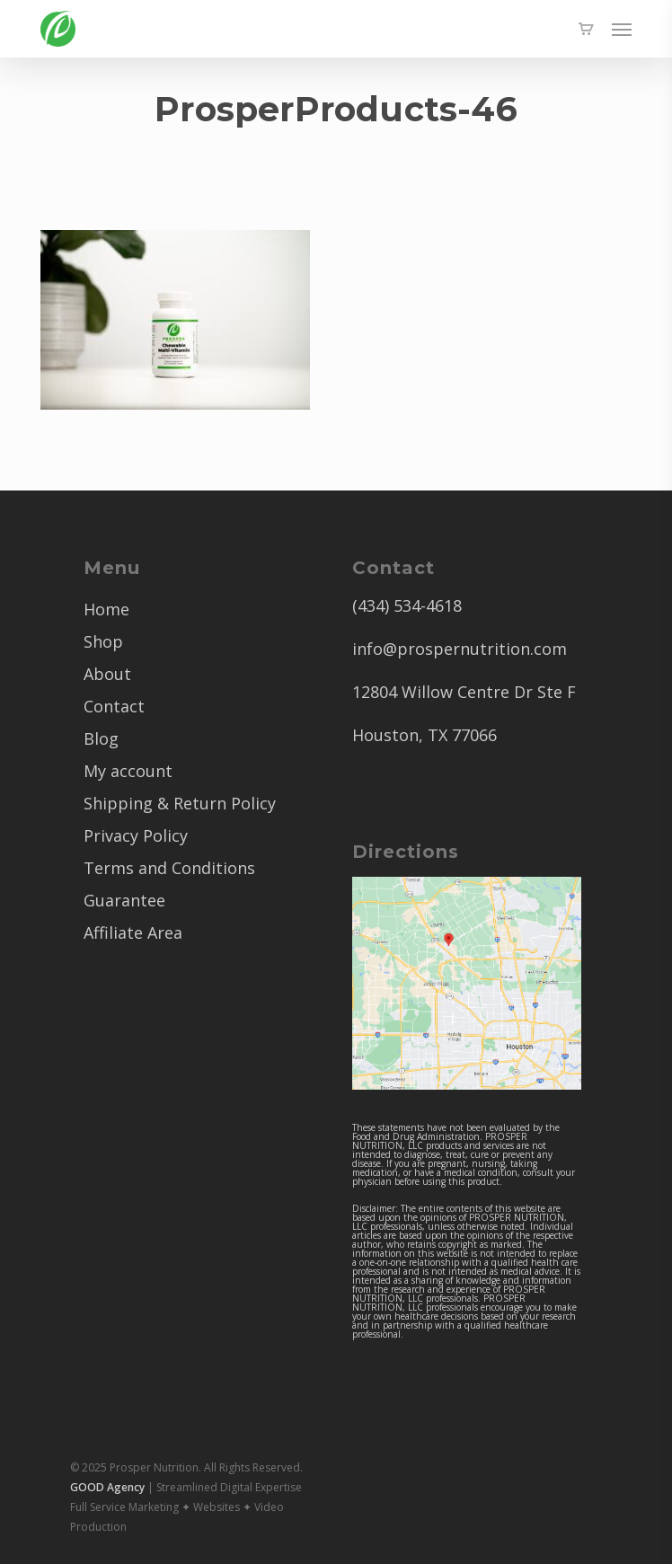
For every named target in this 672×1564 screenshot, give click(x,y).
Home (106, 609)
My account (128, 771)
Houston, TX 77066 (424, 735)
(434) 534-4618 (407, 605)
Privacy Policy (136, 835)
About (107, 674)
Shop (103, 641)
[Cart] (586, 29)
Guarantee (124, 900)
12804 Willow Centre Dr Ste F (464, 691)
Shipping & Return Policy (180, 803)
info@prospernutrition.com (459, 648)
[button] (622, 29)
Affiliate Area (133, 932)
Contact (114, 706)
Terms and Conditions (169, 868)
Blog (101, 738)
